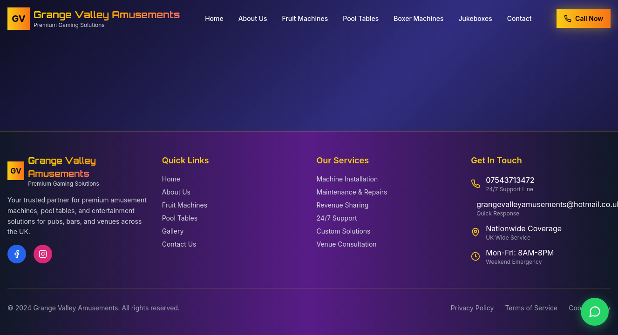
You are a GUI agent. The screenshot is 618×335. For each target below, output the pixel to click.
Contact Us (179, 244)
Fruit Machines (305, 17)
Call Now (583, 17)
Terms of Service (531, 308)
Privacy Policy (472, 308)
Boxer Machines (418, 17)
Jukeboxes (475, 17)
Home (214, 17)
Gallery (173, 231)
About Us (252, 17)
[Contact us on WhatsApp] (595, 312)
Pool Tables (361, 17)
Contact (519, 17)
